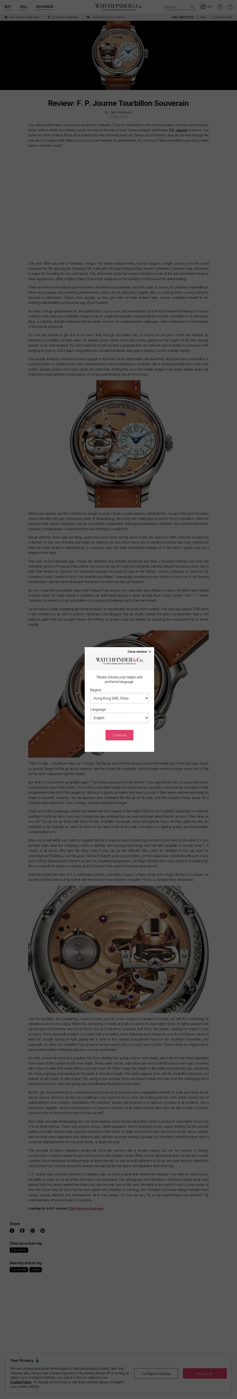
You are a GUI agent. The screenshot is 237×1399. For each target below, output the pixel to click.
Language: (98, 709)
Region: (96, 690)
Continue (119, 735)
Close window (140, 651)
